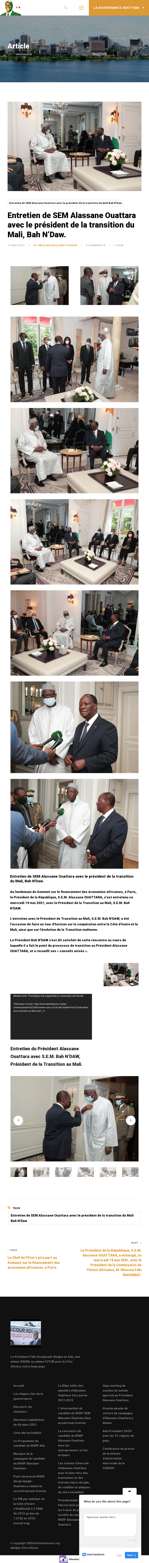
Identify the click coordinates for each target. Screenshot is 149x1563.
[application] (51, 1017)
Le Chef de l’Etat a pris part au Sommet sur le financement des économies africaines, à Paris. (38, 1259)
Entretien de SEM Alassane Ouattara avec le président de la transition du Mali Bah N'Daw (72, 1218)
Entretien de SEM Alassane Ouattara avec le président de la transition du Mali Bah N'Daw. (65, 203)
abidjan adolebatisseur (57, 245)
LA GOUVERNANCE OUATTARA (119, 8)
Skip (119, 1555)
